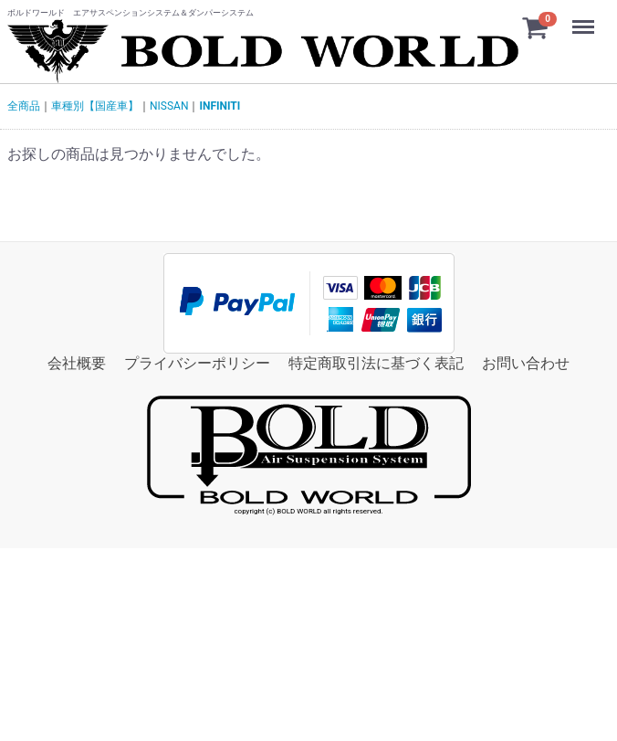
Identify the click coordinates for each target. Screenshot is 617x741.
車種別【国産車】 (95, 106)
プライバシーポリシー (197, 363)
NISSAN (169, 106)
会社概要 (76, 363)
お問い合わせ (526, 363)
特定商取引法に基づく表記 (376, 363)
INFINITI (219, 106)
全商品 (23, 106)
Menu (585, 18)
